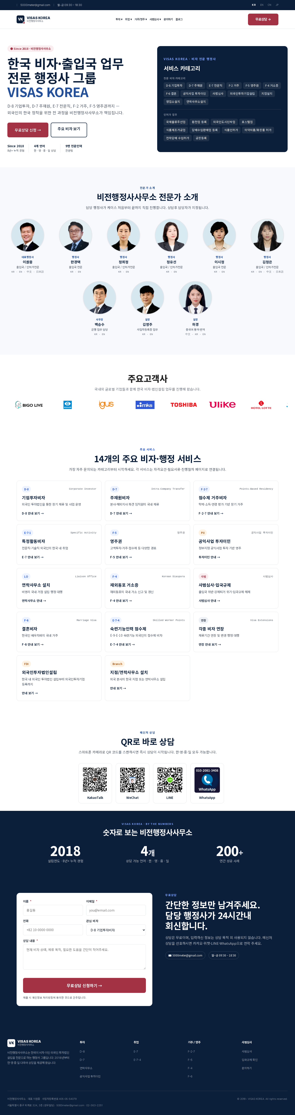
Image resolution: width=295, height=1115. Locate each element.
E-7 (136, 1051)
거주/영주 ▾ (141, 19)
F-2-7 (191, 1051)
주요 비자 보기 (69, 128)
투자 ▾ (119, 19)
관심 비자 (92, 921)
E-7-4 (137, 1060)
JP (277, 4)
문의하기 (168, 19)
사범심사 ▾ (155, 19)
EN (261, 4)
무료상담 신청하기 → (84, 985)
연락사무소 (86, 1068)
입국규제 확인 (250, 1060)
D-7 (82, 1060)
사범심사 (247, 1051)
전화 (26, 921)
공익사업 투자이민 (90, 1076)
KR (254, 4)
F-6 (190, 1076)
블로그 (179, 19)
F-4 (190, 1068)
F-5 (190, 1060)
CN (269, 4)
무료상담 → (263, 19)
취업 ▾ (128, 19)
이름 (27, 901)
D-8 (82, 1051)
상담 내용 (30, 941)
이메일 (91, 901)
